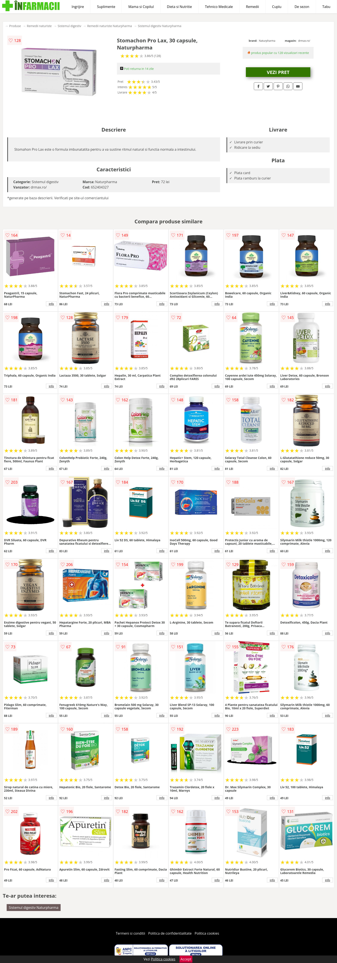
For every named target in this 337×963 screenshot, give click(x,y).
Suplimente (106, 6)
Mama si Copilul (141, 6)
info (51, 304)
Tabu (326, 6)
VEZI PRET (278, 72)
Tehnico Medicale (219, 6)
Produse (15, 26)
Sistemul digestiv (69, 26)
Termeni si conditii (130, 933)
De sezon (301, 6)
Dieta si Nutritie (179, 6)
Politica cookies (207, 933)
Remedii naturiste (39, 26)
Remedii (252, 6)
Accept (186, 959)
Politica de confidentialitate (170, 933)
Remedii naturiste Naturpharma (109, 26)
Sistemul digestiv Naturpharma (159, 26)
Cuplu (277, 6)
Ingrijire (78, 6)
